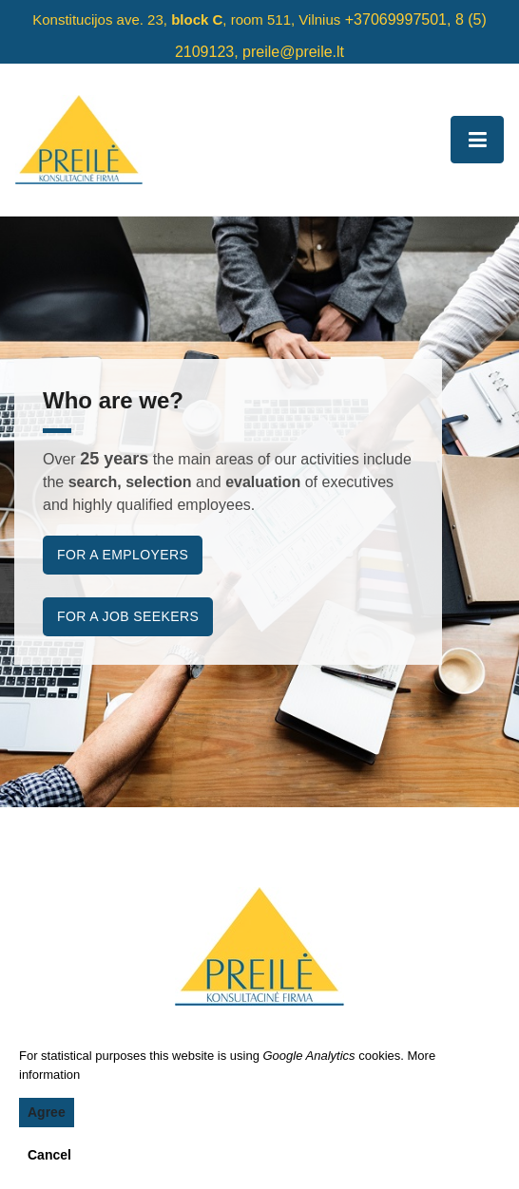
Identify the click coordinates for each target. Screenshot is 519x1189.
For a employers (122, 554)
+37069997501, (398, 19)
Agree (47, 1112)
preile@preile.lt (293, 52)
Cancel (49, 1154)
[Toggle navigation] (477, 139)
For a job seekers (128, 616)
